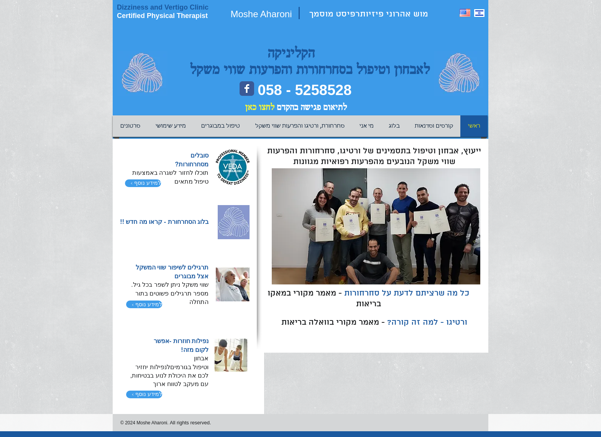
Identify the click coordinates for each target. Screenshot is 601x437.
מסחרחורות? (192, 164)
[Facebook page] (247, 88)
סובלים (199, 155)
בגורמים (181, 367)
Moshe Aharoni (261, 14)
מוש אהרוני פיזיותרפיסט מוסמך (369, 14)
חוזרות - (179, 341)
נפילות (199, 341)
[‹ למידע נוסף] (143, 183)
